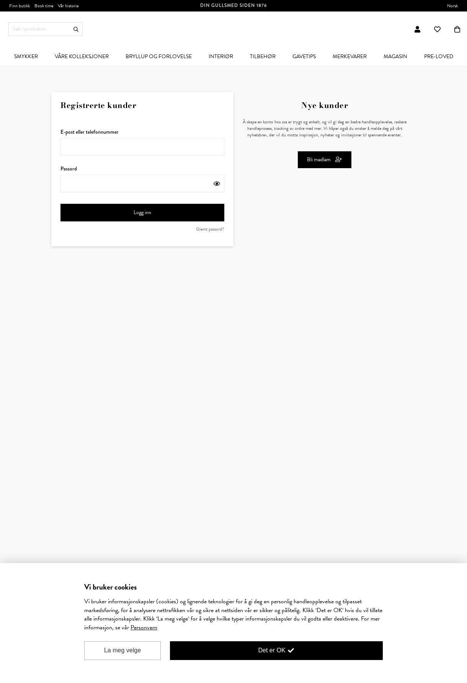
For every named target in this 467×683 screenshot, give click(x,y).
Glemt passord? (210, 229)
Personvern (144, 627)
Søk (75, 29)
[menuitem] (26, 56)
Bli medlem (324, 160)
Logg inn (174, 212)
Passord (142, 178)
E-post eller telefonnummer (142, 142)
